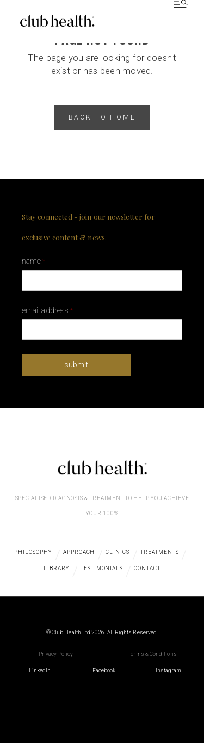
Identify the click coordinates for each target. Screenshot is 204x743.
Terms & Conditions (152, 654)
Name (33, 261)
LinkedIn (40, 670)
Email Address (47, 310)
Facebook (104, 670)
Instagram (169, 670)
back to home (102, 117)
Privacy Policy (56, 654)
